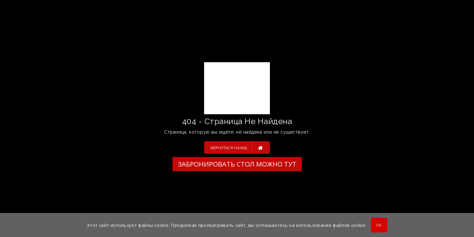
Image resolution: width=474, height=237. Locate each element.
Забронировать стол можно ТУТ (237, 164)
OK (379, 225)
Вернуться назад (237, 147)
